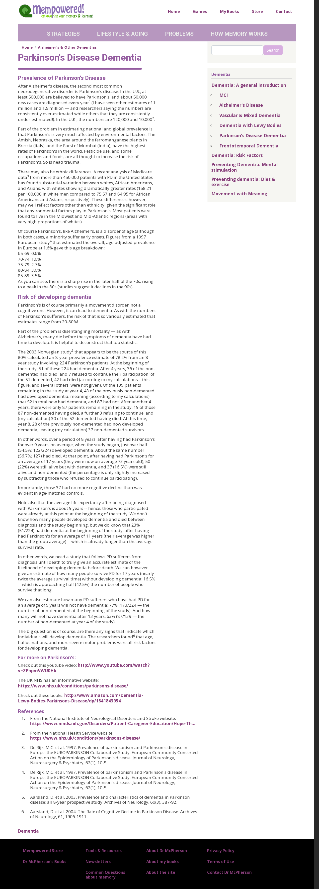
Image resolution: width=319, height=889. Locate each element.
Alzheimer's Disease (241, 105)
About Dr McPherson (166, 850)
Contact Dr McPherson (229, 872)
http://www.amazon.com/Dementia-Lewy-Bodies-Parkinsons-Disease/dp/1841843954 (80, 698)
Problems (179, 33)
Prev (23, 78)
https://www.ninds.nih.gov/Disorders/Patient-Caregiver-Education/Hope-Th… (112, 723)
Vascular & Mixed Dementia (250, 115)
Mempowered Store (43, 850)
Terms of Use (220, 861)
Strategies (63, 33)
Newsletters (98, 861)
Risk (23, 297)
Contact (284, 11)
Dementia (28, 831)
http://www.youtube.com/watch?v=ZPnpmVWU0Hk (84, 667)
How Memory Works (239, 33)
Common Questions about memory (105, 875)
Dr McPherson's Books (44, 861)
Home (174, 11)
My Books (229, 11)
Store (257, 11)
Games (200, 11)
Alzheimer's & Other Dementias (67, 47)
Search (273, 50)
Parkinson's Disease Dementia (252, 135)
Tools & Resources (103, 850)
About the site (160, 872)
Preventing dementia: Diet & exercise (243, 181)
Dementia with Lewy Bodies (250, 125)
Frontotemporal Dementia (248, 146)
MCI (223, 95)
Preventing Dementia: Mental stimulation (244, 167)
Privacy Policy (220, 850)
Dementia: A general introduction (248, 85)
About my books (162, 861)
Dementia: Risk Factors (237, 155)
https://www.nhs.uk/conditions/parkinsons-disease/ (73, 686)
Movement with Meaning (239, 194)
